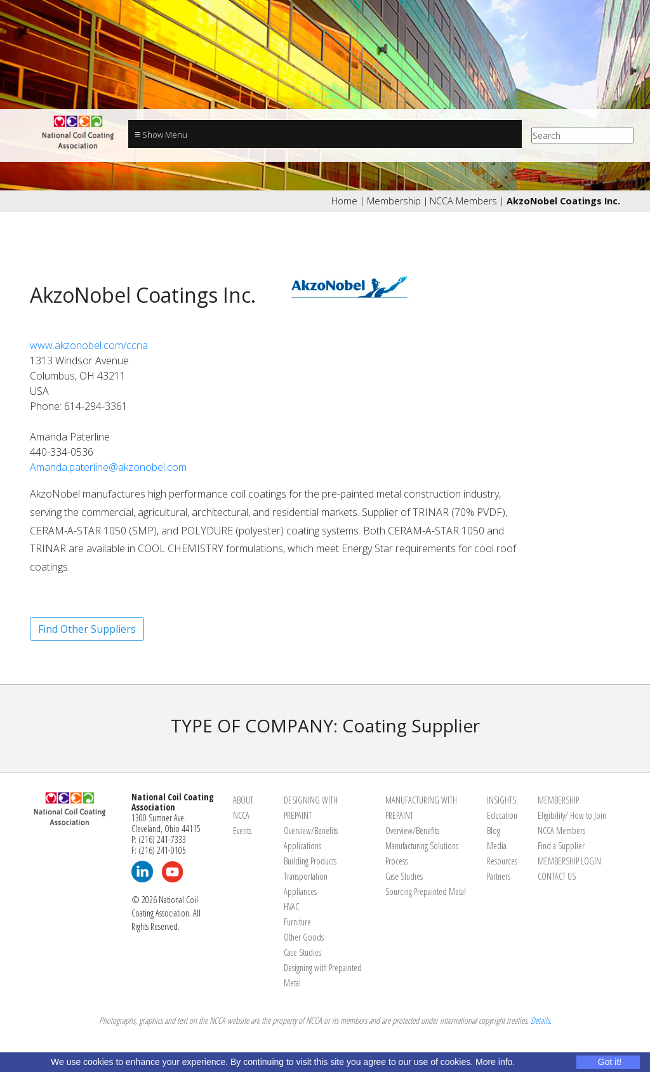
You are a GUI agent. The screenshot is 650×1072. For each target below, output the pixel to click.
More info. (495, 1062)
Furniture (297, 922)
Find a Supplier (561, 846)
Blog (493, 830)
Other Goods (304, 937)
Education (502, 815)
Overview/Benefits (311, 830)
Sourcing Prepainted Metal (425, 891)
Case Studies (302, 952)
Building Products (310, 861)
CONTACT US (557, 876)
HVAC (291, 907)
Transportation (306, 876)
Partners (498, 876)
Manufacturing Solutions (421, 846)
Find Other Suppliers (87, 629)
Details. (541, 1020)
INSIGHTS (501, 800)
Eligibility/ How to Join (572, 815)
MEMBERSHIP (558, 800)
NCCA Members (463, 201)
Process (396, 861)
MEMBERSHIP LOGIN (569, 861)
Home (344, 201)
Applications (302, 846)
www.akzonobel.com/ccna (89, 345)
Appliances (300, 891)
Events (242, 830)
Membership (394, 201)
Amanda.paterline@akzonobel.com (108, 467)
